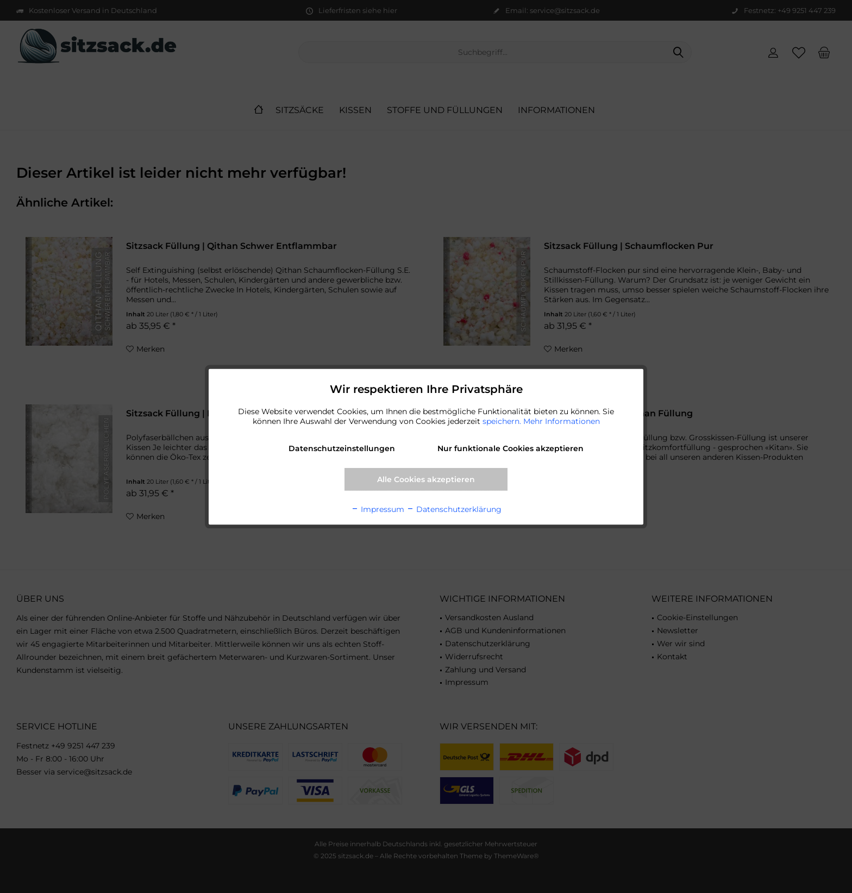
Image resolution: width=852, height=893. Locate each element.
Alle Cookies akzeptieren (426, 479)
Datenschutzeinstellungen (342, 448)
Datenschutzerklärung (454, 509)
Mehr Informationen (561, 421)
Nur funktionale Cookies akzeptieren (510, 448)
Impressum (377, 509)
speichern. (503, 421)
